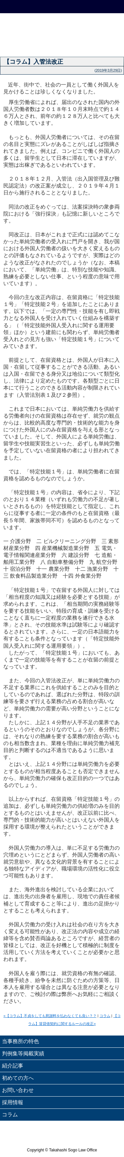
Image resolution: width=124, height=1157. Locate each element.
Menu (108, 6)
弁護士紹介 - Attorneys (108, 44)
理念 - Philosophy (15, 44)
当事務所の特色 (20, 1041)
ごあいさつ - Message (46, 44)
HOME (15, 6)
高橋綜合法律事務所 (62, 24)
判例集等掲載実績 (23, 1053)
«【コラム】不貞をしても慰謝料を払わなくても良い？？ (49, 1016)
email (77, 6)
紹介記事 (12, 1066)
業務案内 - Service (77, 44)
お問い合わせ (18, 1090)
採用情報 (12, 1102)
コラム (105, 1016)
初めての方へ (18, 1078)
